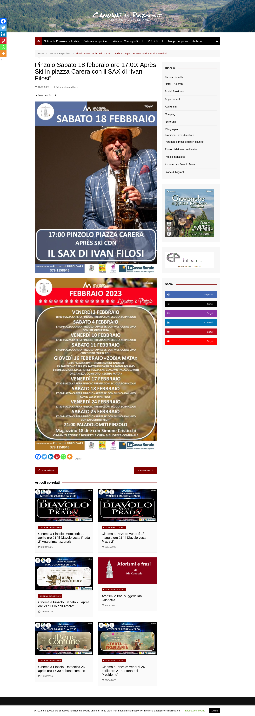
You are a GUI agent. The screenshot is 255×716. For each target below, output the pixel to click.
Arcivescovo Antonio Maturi (180, 164)
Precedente (46, 470)
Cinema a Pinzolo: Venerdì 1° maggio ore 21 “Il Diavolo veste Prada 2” (124, 537)
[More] (70, 456)
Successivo (145, 470)
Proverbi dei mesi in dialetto (181, 149)
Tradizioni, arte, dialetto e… (181, 135)
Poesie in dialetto (175, 156)
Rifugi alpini (171, 129)
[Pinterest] (57, 456)
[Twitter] (44, 456)
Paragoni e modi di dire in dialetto (184, 141)
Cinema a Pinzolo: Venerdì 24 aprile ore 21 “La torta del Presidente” (123, 670)
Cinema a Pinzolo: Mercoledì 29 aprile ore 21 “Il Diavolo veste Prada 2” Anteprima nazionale (64, 537)
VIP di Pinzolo (156, 41)
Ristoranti (170, 121)
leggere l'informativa (168, 710)
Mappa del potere (178, 41)
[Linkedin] (51, 456)
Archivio (197, 41)
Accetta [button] (214, 711)
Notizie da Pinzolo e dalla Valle (62, 41)
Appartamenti (172, 99)
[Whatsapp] (63, 456)
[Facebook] (38, 456)
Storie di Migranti (174, 172)
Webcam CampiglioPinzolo (128, 41)
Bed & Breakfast (174, 91)
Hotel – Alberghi (174, 84)
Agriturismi (171, 106)
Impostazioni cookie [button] (194, 710)
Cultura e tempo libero (96, 41)
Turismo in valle (174, 77)
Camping (170, 114)
